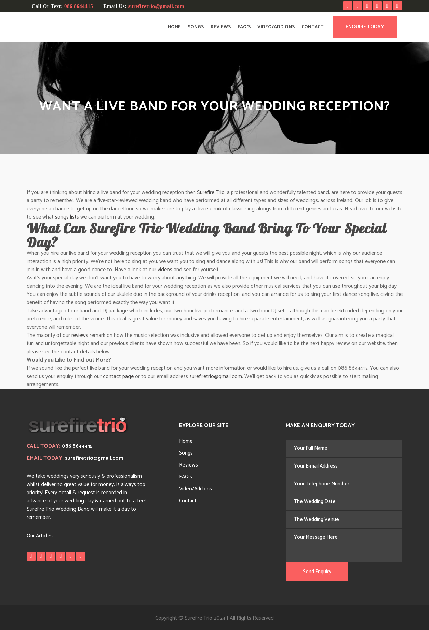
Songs (186, 453)
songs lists (67, 217)
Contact (188, 501)
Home (186, 441)
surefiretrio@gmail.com (156, 6)
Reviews (188, 465)
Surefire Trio (211, 192)
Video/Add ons (195, 489)
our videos (160, 269)
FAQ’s (185, 477)
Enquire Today (365, 27)
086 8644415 (78, 6)
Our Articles (40, 535)
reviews (79, 335)
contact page (118, 376)
